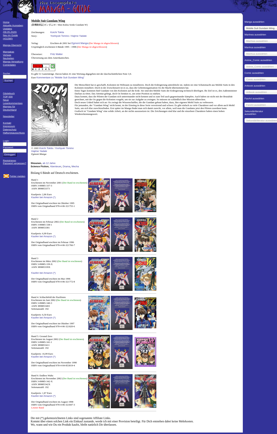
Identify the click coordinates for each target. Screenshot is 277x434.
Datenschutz (9, 129)
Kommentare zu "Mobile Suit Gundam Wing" (60, 77)
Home (6, 22)
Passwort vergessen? (14, 163)
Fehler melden (17, 176)
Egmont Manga (79, 43)
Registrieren (9, 160)
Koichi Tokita (57, 32)
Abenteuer (55, 166)
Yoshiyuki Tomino (59, 36)
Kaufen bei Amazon (41, 197)
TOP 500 (8, 96)
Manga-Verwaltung (13, 61)
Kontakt (7, 123)
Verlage (7, 55)
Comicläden (9, 65)
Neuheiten (8, 58)
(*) (54, 197)
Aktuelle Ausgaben (13, 25)
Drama (66, 166)
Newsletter (8, 116)
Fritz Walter (56, 54)
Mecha (75, 166)
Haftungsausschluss (14, 132)
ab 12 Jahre (49, 163)
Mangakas (8, 51)
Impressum (9, 126)
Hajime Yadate (79, 36)
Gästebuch (9, 93)
